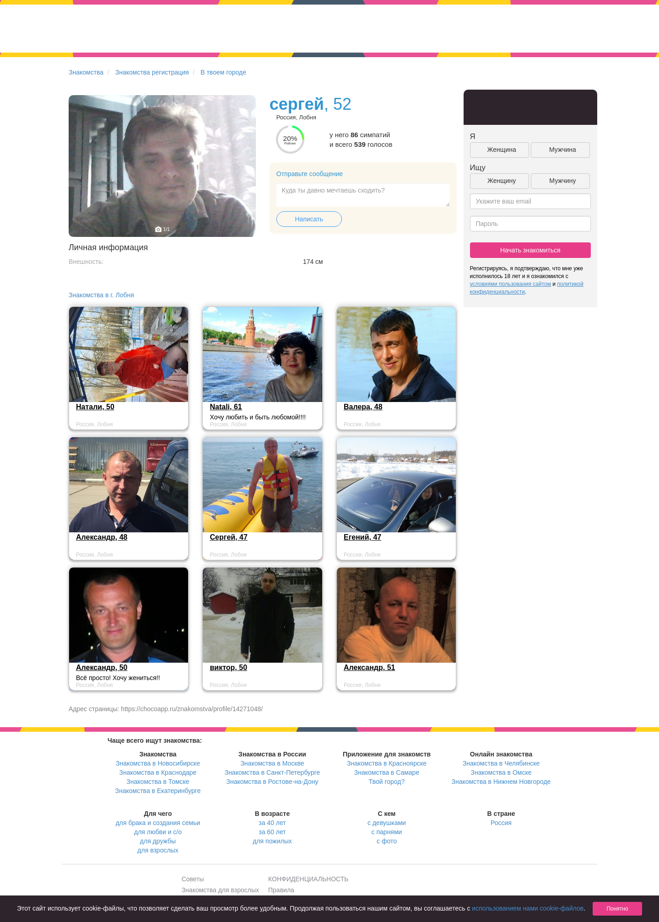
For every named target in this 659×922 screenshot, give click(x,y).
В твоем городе (223, 72)
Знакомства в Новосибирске (158, 763)
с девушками (386, 822)
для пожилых (272, 841)
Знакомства (86, 72)
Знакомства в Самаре (386, 772)
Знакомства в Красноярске (387, 763)
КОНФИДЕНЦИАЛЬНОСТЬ (308, 879)
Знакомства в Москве (272, 763)
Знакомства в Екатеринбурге (158, 790)
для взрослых (157, 850)
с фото (387, 841)
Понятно (617, 909)
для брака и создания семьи (158, 822)
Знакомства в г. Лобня (101, 295)
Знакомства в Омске (501, 772)
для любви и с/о (158, 832)
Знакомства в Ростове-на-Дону (273, 781)
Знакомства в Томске (157, 781)
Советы (193, 879)
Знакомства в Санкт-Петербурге (272, 772)
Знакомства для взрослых (220, 890)
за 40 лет (272, 822)
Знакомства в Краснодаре (158, 772)
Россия (501, 822)
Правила (281, 890)
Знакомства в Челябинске (501, 763)
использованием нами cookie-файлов (527, 908)
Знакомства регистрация (152, 72)
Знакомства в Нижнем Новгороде (501, 781)
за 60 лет (272, 832)
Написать (309, 219)
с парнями (387, 832)
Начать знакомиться (530, 250)
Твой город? (387, 781)
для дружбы (158, 841)
